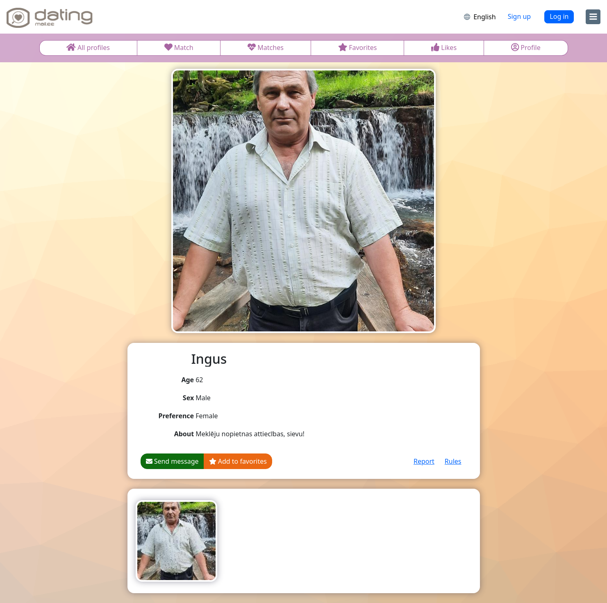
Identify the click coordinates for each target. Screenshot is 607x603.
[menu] (593, 16)
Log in (559, 16)
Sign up (519, 16)
